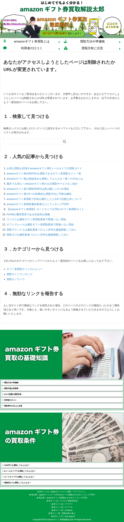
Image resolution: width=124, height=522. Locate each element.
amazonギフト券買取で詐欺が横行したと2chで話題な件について (44, 199)
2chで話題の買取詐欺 (12, 394)
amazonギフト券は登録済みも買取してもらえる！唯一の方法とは (45, 178)
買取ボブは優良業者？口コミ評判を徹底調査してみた (38, 234)
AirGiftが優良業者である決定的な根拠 (28, 214)
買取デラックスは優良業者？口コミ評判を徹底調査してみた (41, 229)
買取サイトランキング (19, 274)
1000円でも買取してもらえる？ (17, 465)
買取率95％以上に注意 (13, 406)
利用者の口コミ (31, 48)
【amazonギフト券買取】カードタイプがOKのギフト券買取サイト (45, 209)
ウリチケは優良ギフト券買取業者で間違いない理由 (36, 219)
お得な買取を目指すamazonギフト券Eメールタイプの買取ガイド (44, 168)
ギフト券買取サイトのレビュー (25, 269)
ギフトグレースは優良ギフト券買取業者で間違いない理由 (40, 224)
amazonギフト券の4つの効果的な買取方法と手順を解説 (39, 194)
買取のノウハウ (16, 279)
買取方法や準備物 (92, 41)
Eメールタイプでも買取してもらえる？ (20, 471)
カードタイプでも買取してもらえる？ (19, 477)
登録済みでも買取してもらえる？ (17, 483)
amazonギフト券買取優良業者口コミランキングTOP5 (38, 204)
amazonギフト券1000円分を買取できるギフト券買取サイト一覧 (44, 173)
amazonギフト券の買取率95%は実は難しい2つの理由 (38, 189)
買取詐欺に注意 (92, 48)
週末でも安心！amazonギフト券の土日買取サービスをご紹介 (42, 183)
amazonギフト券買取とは (31, 41)
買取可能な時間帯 (11, 388)
